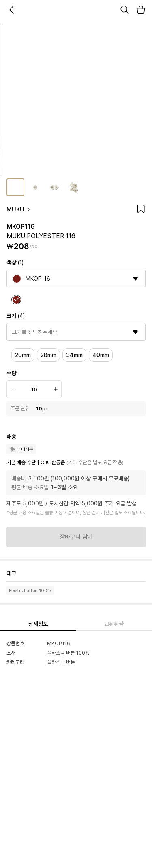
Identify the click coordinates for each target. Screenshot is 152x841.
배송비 (18, 478)
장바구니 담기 (76, 537)
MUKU (18, 209)
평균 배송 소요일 (30, 487)
